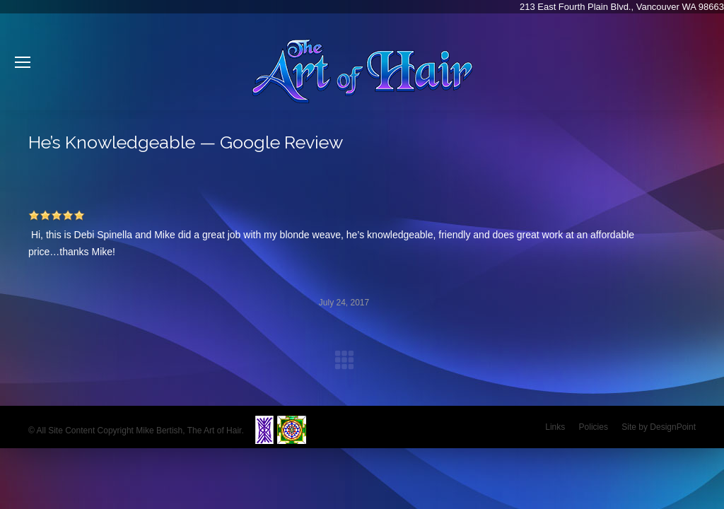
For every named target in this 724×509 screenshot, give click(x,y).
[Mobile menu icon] (22, 62)
